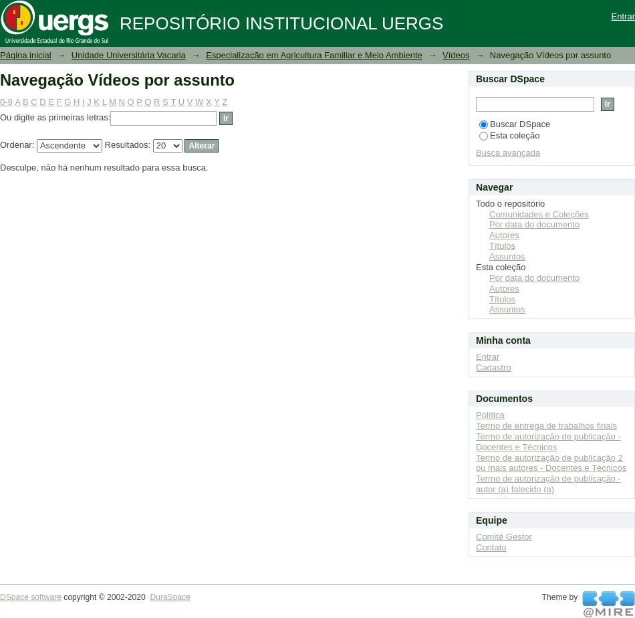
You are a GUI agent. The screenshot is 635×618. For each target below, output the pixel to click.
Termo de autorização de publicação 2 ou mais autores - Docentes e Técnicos (551, 463)
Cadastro (493, 368)
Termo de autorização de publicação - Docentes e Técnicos (548, 441)
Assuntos (507, 256)
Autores (504, 235)
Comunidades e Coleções (539, 214)
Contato (491, 547)
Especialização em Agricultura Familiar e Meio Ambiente (314, 55)
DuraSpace (170, 597)
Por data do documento (534, 224)
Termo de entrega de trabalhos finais (546, 426)
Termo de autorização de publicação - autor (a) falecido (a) (548, 484)
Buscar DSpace (514, 124)
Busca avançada (508, 153)
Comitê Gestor (504, 537)
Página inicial (25, 55)
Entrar (623, 16)
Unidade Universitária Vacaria (129, 55)
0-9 (6, 102)
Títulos (502, 246)
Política (490, 415)
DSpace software (30, 597)
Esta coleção (509, 135)
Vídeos (455, 55)
